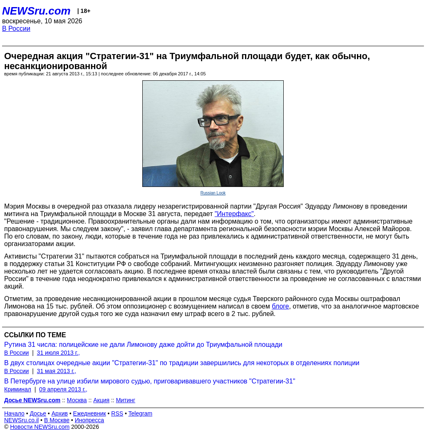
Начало (14, 413)
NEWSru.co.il (21, 420)
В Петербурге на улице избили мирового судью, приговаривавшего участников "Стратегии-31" (149, 381)
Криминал (17, 389)
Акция (101, 400)
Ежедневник (89, 413)
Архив (60, 413)
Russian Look (213, 193)
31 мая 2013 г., (57, 371)
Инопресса (89, 420)
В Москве (56, 420)
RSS (117, 413)
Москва (77, 400)
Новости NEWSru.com (39, 426)
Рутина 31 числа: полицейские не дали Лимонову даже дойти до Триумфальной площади (143, 344)
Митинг (126, 400)
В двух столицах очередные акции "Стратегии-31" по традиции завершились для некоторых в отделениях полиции (181, 362)
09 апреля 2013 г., (63, 389)
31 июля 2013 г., (58, 352)
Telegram (141, 413)
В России (16, 28)
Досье (38, 413)
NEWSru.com (36, 11)
